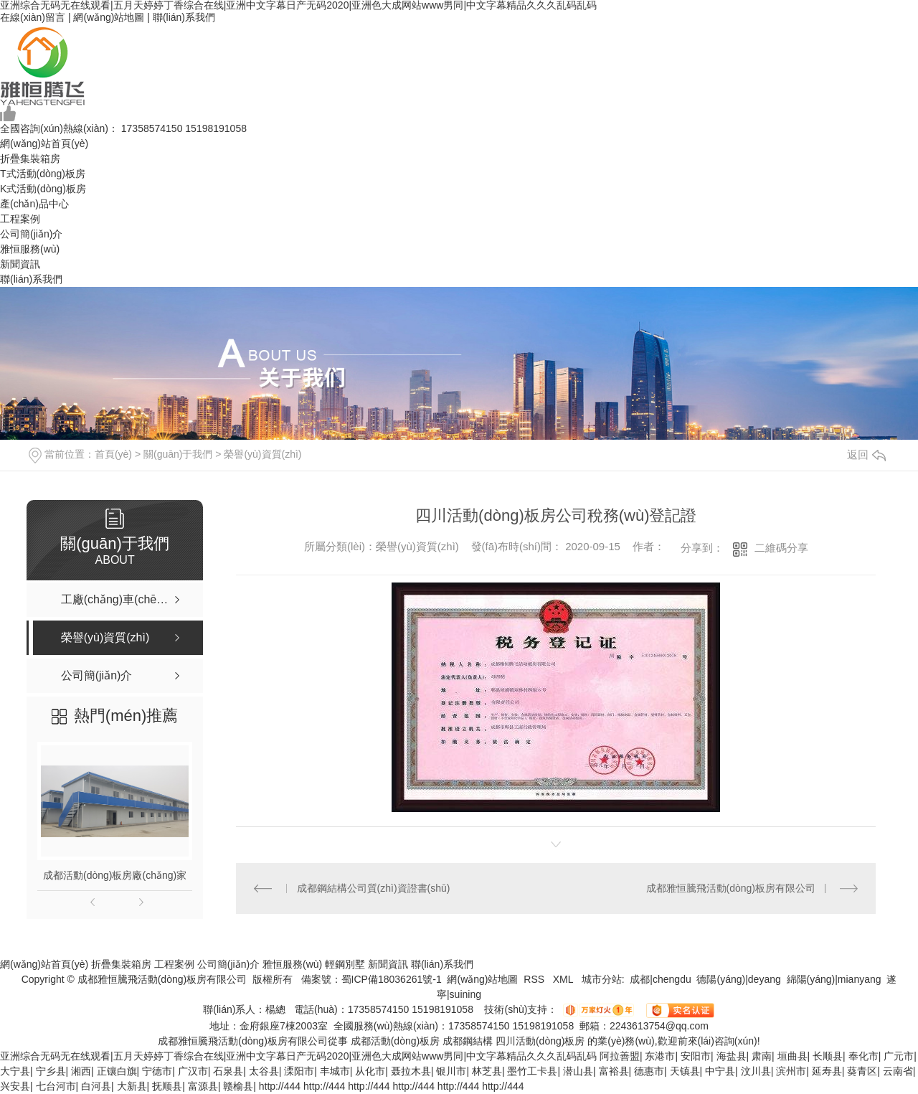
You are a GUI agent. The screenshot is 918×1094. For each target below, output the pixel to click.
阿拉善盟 (620, 1056)
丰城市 (335, 1071)
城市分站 (602, 979)
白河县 (96, 1086)
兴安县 (15, 1086)
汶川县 (756, 1071)
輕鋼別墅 (345, 964)
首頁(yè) (113, 454)
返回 (866, 454)
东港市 (660, 1056)
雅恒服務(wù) (30, 249)
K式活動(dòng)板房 (43, 188)
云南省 (898, 1071)
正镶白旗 (117, 1071)
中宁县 (720, 1071)
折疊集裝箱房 (30, 158)
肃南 (762, 1056)
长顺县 (828, 1056)
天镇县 (685, 1071)
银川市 (451, 1071)
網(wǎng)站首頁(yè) (44, 143)
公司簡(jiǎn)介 (31, 234)
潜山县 (578, 1071)
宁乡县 (51, 1071)
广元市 (899, 1056)
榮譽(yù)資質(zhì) (262, 454)
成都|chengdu (660, 979)
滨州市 (791, 1071)
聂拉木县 (411, 1071)
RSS (535, 979)
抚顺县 (167, 1086)
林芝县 (487, 1071)
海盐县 (731, 1056)
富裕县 (614, 1071)
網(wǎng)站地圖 (108, 17)
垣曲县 (792, 1056)
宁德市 (157, 1071)
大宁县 (15, 1071)
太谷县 (264, 1071)
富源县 (203, 1086)
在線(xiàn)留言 (32, 17)
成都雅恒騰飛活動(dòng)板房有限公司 (730, 888)
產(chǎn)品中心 (34, 203)
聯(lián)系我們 (184, 17)
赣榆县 (238, 1086)
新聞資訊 (20, 264)
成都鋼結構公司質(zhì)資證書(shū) (373, 888)
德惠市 (649, 1071)
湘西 (81, 1071)
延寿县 (827, 1071)
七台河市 (56, 1086)
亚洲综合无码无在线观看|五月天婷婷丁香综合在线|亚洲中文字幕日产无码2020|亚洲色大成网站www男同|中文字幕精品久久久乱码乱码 (298, 1056)
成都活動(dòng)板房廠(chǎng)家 (114, 875)
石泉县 (228, 1071)
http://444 (280, 1086)
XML (564, 979)
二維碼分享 (781, 548)
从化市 (370, 1071)
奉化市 (863, 1056)
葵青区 (862, 1071)
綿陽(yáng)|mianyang (834, 979)
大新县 (132, 1086)
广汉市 (193, 1071)
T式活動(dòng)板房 (42, 173)
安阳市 (696, 1056)
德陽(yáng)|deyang (738, 979)
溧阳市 (299, 1071)
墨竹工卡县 (532, 1071)
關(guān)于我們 (177, 454)
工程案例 (20, 219)
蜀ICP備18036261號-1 (391, 979)
